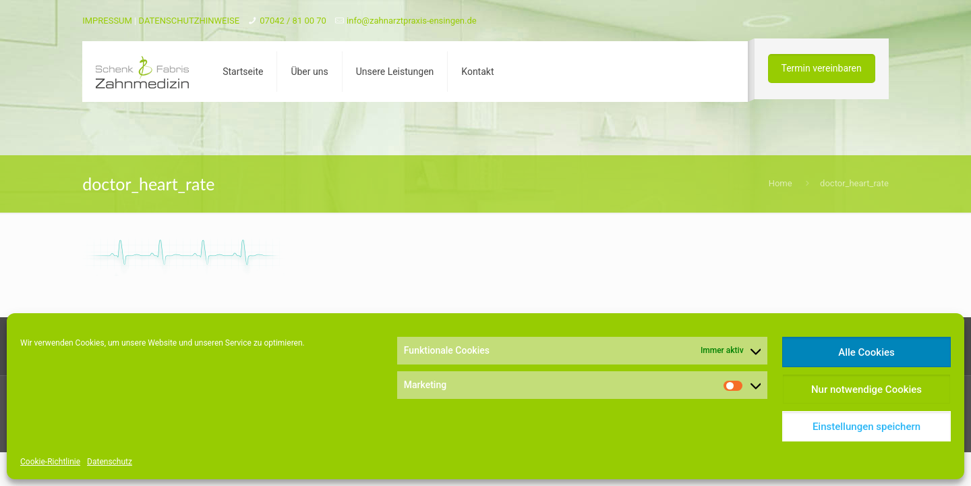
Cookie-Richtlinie (50, 461)
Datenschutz (109, 461)
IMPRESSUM (107, 21)
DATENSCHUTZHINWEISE (189, 21)
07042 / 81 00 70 (293, 21)
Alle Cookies (866, 352)
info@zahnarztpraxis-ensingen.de (412, 21)
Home (780, 183)
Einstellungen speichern (866, 427)
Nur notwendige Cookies (866, 389)
